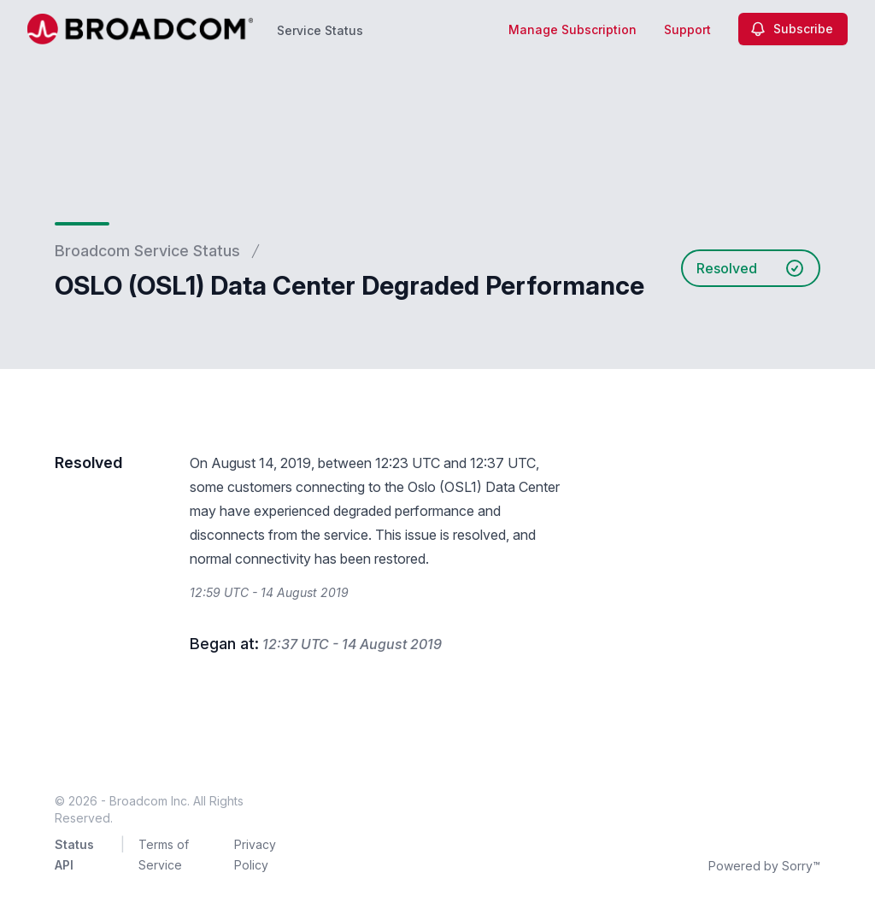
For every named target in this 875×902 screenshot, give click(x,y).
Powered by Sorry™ (764, 865)
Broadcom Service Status (147, 251)
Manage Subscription (572, 29)
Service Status (320, 30)
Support (687, 29)
